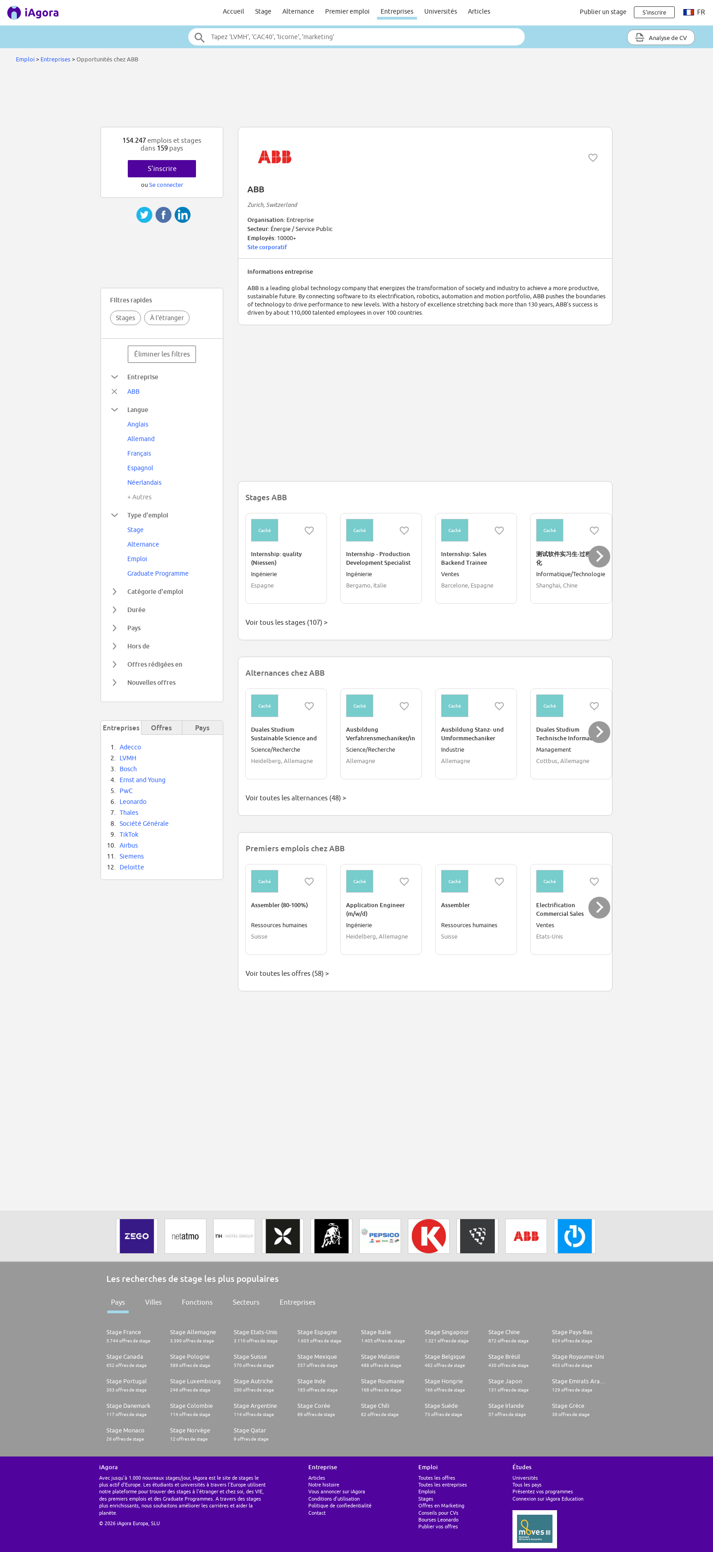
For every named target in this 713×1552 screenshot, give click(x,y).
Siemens (132, 856)
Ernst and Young (143, 780)
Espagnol (140, 468)
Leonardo (133, 801)
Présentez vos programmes (542, 1491)
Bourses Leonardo (438, 1519)
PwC (126, 790)
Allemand (141, 438)
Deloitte (132, 867)
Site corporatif (267, 247)
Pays (118, 1302)
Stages (125, 317)
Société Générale (144, 823)
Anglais (137, 424)
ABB (133, 391)
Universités (440, 11)
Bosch (128, 769)
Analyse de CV (661, 37)
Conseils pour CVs (438, 1513)
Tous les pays (527, 1484)
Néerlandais (144, 482)
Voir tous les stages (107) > (286, 622)
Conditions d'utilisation (334, 1499)
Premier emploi (347, 11)
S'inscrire (162, 168)
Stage (263, 11)
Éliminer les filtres (162, 354)
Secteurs (246, 1302)
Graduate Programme (158, 573)
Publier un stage (603, 11)
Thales (129, 812)
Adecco (130, 747)
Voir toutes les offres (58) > (287, 973)
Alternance (298, 11)
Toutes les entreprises (442, 1484)
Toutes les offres (436, 1478)
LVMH (128, 758)
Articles (479, 11)
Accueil (233, 11)
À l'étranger (167, 317)
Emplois (427, 1491)
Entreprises (397, 11)
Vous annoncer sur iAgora (336, 1491)
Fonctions (197, 1302)
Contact (317, 1513)
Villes (153, 1302)
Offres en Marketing (441, 1505)
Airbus (129, 845)
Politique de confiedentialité (340, 1505)
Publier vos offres (438, 1526)
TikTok (129, 834)
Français (139, 453)
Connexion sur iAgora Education (547, 1499)
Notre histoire (323, 1484)
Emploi (25, 59)
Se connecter (166, 184)
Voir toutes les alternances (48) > (296, 798)
